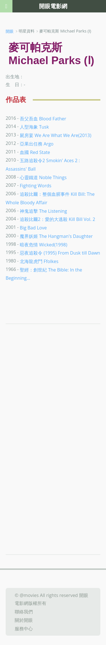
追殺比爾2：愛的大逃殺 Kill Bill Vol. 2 (57, 219)
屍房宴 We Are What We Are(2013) (55, 135)
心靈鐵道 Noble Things (43, 177)
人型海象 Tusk (34, 127)
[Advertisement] (53, 402)
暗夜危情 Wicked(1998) (43, 244)
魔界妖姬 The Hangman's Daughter (56, 236)
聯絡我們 (24, 612)
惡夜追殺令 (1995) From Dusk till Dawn (60, 253)
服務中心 (24, 628)
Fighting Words (35, 186)
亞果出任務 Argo (36, 144)
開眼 (10, 31)
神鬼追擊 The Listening (43, 211)
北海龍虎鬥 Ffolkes (39, 261)
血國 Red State (35, 152)
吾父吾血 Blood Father (43, 118)
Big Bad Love (33, 228)
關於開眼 (24, 620)
